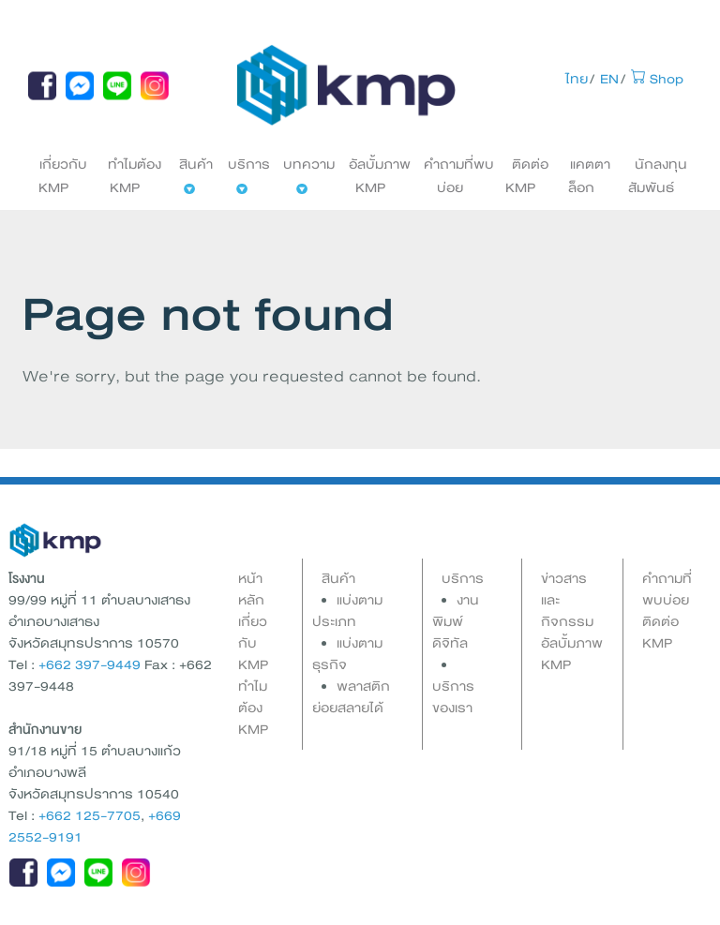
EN (609, 79)
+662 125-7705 (89, 816)
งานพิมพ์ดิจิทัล (455, 621)
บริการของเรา (453, 697)
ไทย (576, 79)
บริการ (463, 578)
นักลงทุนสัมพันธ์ (657, 176)
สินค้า (338, 578)
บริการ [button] (249, 174)
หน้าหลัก (251, 589)
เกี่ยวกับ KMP (62, 176)
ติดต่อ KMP (526, 176)
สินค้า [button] (196, 174)
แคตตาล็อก (589, 176)
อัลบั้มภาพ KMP (380, 176)
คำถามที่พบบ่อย (459, 176)
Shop (657, 79)
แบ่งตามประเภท (347, 611)
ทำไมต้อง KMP (134, 176)
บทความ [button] (309, 174)
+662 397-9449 (89, 665)
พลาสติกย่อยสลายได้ (351, 697)
